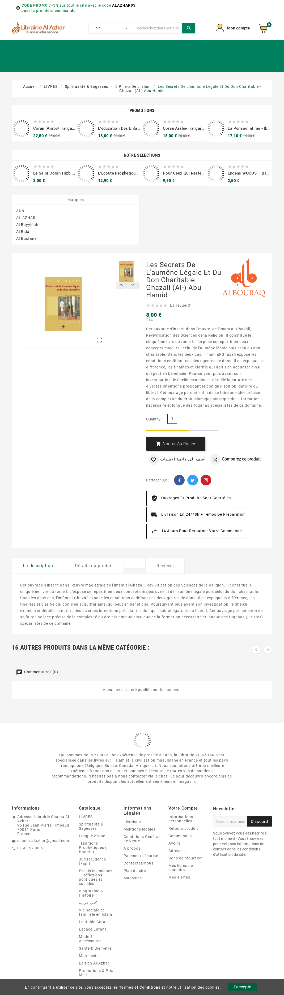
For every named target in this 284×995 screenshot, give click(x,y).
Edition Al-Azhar (94, 963)
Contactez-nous (139, 863)
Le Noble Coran (93, 922)
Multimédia (89, 956)
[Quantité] (172, 419)
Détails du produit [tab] (94, 565)
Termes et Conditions (139, 987)
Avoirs (174, 843)
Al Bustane (26, 238)
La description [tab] (38, 565)
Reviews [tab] (165, 565)
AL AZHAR (26, 218)
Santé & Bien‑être (95, 948)
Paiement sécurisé (141, 856)
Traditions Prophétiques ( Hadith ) (93, 847)
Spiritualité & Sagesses (91, 826)
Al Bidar (23, 231)
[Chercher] (158, 28)
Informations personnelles (180, 819)
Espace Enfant (92, 929)
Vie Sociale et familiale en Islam (95, 912)
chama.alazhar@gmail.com (43, 840)
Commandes (180, 836)
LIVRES (86, 817)
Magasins (133, 878)
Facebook (179, 480)
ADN (20, 211)
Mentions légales (139, 829)
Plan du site (135, 870)
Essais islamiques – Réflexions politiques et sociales (95, 877)
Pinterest (206, 480)
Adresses (177, 851)
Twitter (192, 480)
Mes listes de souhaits (180, 867)
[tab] (135, 563)
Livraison (132, 822)
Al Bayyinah (27, 225)
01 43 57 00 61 (31, 848)
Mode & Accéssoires (90, 939)
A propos (132, 848)
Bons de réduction (185, 858)
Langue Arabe (92, 836)
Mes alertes (179, 877)
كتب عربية (88, 903)
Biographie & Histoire (91, 893)
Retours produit (183, 828)
